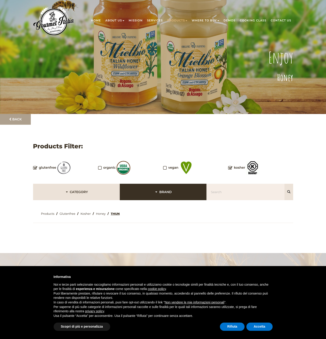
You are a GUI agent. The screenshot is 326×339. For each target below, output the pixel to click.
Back (15, 119)
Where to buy (205, 20)
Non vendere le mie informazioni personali (194, 302)
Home (96, 20)
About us (114, 20)
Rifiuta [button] (232, 326)
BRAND (163, 192)
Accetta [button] (259, 326)
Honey (101, 213)
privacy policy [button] (94, 311)
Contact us (281, 20)
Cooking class (253, 20)
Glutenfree (67, 213)
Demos (229, 20)
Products (177, 20)
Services (155, 20)
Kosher (86, 213)
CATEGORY (76, 192)
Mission (136, 20)
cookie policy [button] (157, 289)
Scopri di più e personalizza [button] (82, 326)
